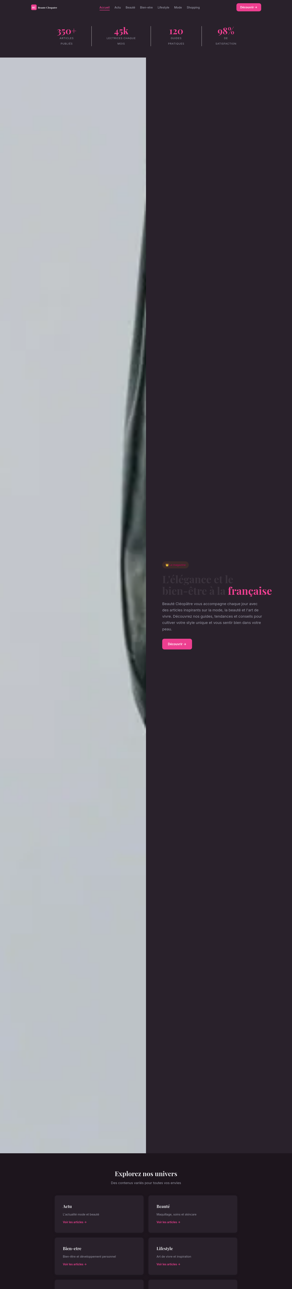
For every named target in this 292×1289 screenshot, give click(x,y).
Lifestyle (163, 7)
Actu (118, 7)
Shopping (193, 7)
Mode (178, 7)
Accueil (105, 7)
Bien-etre (146, 7)
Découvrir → (248, 7)
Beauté (130, 7)
